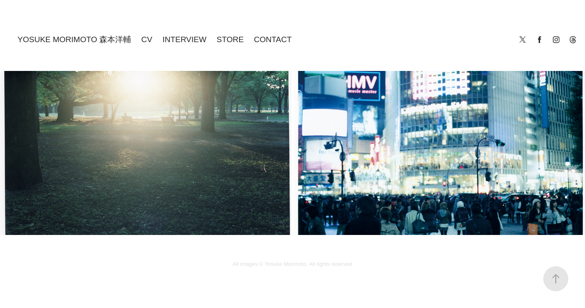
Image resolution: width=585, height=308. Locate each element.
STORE (230, 39)
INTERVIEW (184, 39)
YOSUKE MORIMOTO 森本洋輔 (74, 39)
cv (146, 39)
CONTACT (273, 39)
